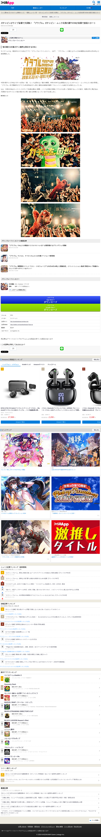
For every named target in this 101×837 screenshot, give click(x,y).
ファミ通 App (7, 3)
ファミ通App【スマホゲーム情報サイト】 (13, 12)
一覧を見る (96, 359)
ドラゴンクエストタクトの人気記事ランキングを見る (15, 666)
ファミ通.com (68, 826)
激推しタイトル (54, 17)
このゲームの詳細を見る (18, 290)
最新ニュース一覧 (32, 12)
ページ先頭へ (95, 820)
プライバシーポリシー (48, 826)
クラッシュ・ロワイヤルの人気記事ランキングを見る (15, 636)
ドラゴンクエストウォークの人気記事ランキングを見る (16, 621)
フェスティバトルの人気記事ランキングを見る (13, 629)
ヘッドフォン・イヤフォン (10, 364)
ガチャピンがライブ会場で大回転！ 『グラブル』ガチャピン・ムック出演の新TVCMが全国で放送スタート (69, 12)
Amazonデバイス (39, 364)
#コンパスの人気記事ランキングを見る (11, 614)
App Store (50, 300)
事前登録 (44, 17)
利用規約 (30, 826)
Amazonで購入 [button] (20, 422)
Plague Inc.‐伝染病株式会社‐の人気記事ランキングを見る (15, 651)
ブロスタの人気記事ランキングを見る (11, 644)
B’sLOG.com (78, 826)
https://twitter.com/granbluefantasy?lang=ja (21, 324)
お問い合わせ (22, 826)
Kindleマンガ (26, 364)
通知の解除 (59, 826)
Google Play (50, 307)
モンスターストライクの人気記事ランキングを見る (15, 659)
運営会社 (37, 826)
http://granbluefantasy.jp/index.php (19, 321)
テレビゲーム (52, 364)
